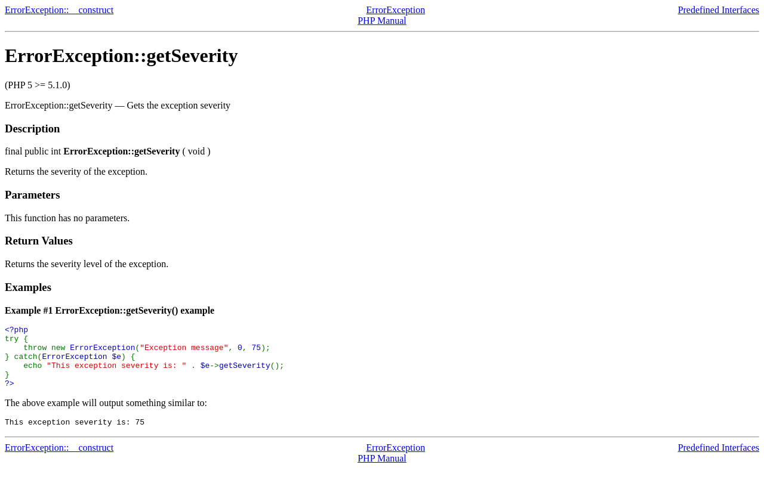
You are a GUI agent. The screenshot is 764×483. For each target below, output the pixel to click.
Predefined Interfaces (718, 10)
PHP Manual (382, 21)
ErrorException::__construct (59, 10)
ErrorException (396, 10)
